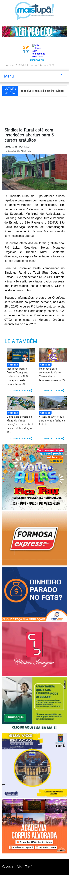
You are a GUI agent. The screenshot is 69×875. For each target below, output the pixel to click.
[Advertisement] (35, 111)
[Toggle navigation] (61, 76)
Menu (9, 76)
